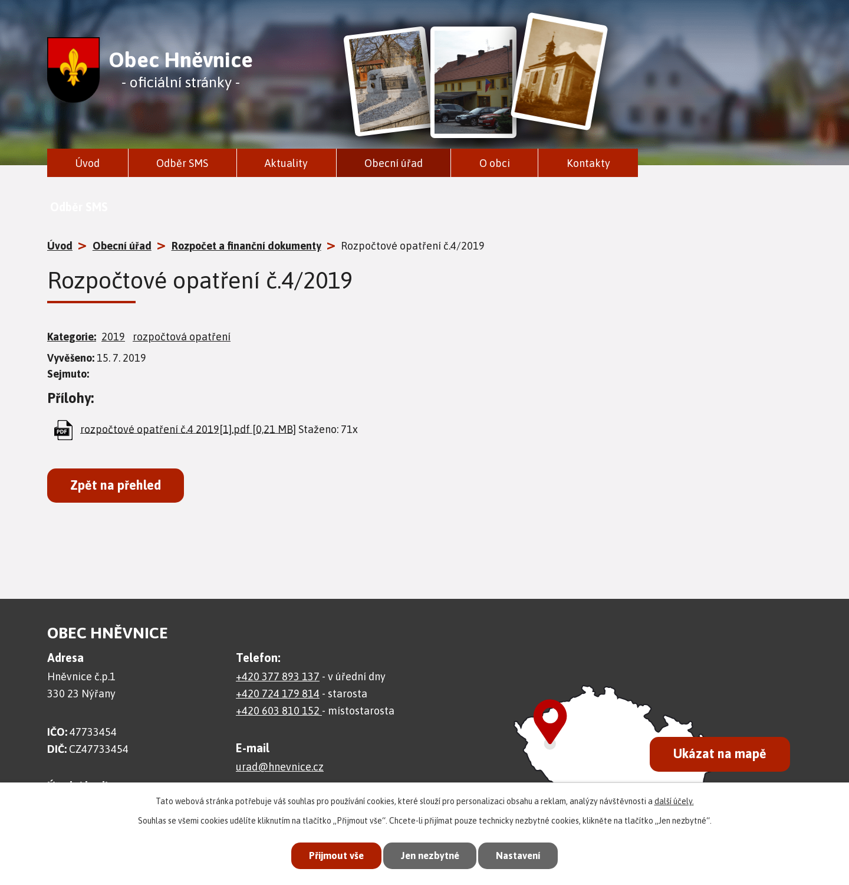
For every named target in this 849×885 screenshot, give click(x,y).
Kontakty (588, 163)
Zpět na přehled (115, 485)
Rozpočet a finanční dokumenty (246, 246)
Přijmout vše (332, 855)
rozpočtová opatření (182, 336)
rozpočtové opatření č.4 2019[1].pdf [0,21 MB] (188, 428)
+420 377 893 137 (278, 676)
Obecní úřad (393, 163)
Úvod (87, 163)
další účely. (674, 800)
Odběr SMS (182, 163)
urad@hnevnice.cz (280, 767)
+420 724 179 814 (278, 693)
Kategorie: (71, 336)
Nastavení (521, 855)
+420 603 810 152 (279, 710)
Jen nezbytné (429, 855)
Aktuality (286, 163)
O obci (494, 163)
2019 (113, 336)
